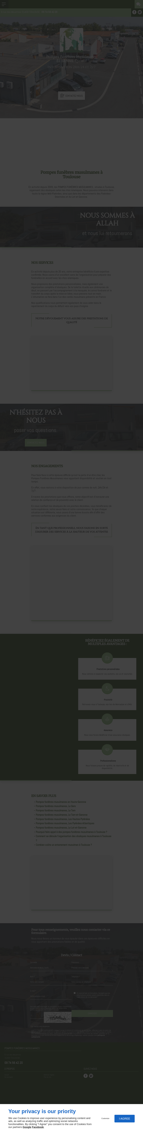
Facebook (38, 1127)
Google (27, 1127)
